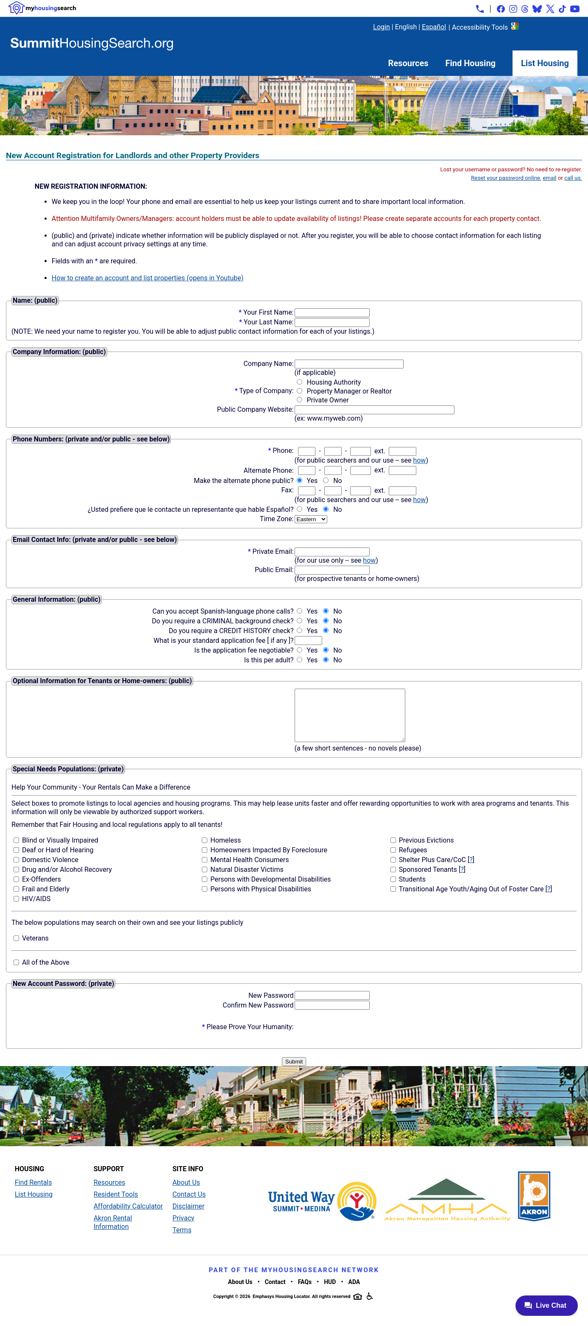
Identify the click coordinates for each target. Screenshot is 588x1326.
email (550, 178)
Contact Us (189, 1204)
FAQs (305, 1292)
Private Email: (273, 551)
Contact (275, 1292)
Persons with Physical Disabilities (260, 899)
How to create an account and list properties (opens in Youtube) (147, 278)
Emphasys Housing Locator (281, 1306)
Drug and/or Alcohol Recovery (67, 880)
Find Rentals (33, 1193)
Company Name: (268, 364)
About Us (186, 1193)
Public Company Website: (255, 409)
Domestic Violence (50, 870)
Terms (182, 1240)
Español (434, 27)
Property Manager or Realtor (349, 391)
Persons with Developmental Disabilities (270, 889)
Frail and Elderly (46, 899)
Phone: (283, 451)
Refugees (413, 860)
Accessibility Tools (480, 27)
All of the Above (46, 973)
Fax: (287, 490)
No (337, 481)
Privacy (184, 1228)
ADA (354, 1292)
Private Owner (327, 400)
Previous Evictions (426, 850)
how (419, 460)
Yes (312, 481)
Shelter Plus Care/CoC (432, 870)
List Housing (545, 63)
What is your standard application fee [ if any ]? (223, 640)
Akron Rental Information (113, 1232)
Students (412, 889)
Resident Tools (116, 1204)
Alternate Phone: (269, 470)
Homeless (225, 850)
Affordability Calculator (128, 1216)
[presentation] (359, 1037)
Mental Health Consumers (249, 870)
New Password (271, 1006)
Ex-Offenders (41, 889)
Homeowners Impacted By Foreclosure (268, 860)
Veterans (35, 948)
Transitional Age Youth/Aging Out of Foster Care (471, 899)
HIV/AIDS (36, 909)
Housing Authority (334, 382)
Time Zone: (277, 519)
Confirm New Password (258, 1015)
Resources (408, 63)
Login (381, 27)
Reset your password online (505, 178)
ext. (379, 451)
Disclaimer (188, 1216)
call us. (573, 178)
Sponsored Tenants (428, 880)
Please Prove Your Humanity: (249, 1037)
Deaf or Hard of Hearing (58, 860)
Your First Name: (268, 312)
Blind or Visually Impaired (60, 850)
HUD (330, 1292)
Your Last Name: (269, 322)
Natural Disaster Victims (246, 880)
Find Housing (471, 63)
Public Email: (274, 570)
